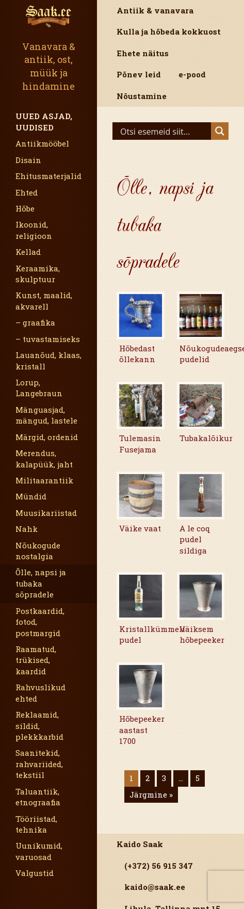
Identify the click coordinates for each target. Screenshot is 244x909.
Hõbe (25, 208)
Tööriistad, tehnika (36, 824)
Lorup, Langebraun (38, 387)
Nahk (26, 529)
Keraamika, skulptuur (37, 273)
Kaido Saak (140, 844)
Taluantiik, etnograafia (37, 796)
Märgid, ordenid (46, 437)
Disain (28, 160)
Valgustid (34, 873)
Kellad (28, 252)
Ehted (26, 192)
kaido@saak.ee (154, 887)
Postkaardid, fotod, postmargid (39, 622)
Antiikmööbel (42, 143)
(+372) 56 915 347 (158, 866)
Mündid (30, 496)
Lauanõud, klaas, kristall (48, 360)
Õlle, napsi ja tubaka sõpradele (40, 583)
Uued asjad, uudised (43, 121)
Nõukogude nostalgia (37, 550)
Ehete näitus (143, 53)
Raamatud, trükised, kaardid (35, 660)
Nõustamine (142, 96)
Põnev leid (139, 74)
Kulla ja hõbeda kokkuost (169, 31)
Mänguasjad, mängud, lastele (46, 415)
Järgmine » (151, 794)
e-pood (192, 74)
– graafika (35, 322)
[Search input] (164, 131)
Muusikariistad (46, 513)
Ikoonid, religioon (33, 229)
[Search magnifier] (220, 131)
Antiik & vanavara (155, 10)
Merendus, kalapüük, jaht (44, 458)
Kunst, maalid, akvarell (43, 300)
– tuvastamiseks (47, 339)
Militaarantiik (44, 480)
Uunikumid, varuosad (38, 851)
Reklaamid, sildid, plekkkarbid (39, 725)
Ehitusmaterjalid (48, 176)
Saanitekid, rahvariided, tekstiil (39, 764)
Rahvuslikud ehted (40, 692)
